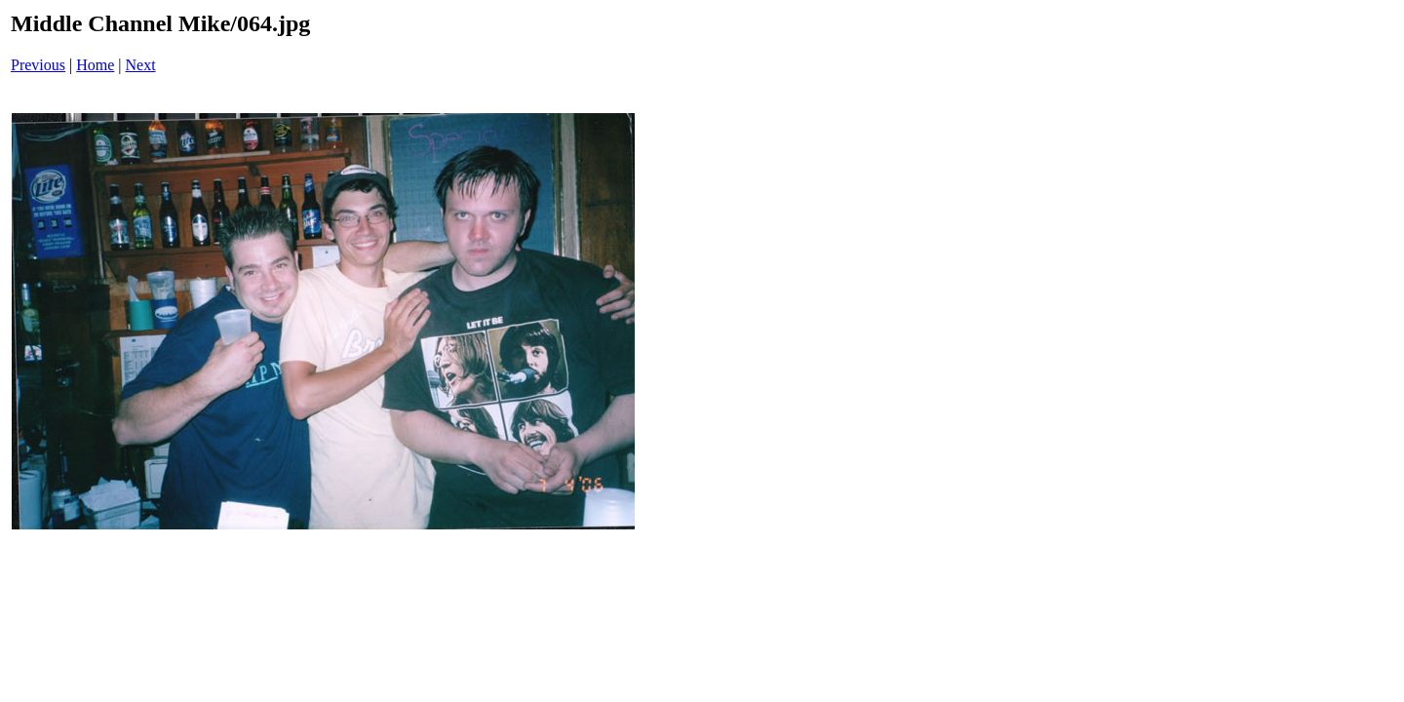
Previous (38, 65)
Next (141, 65)
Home (95, 65)
